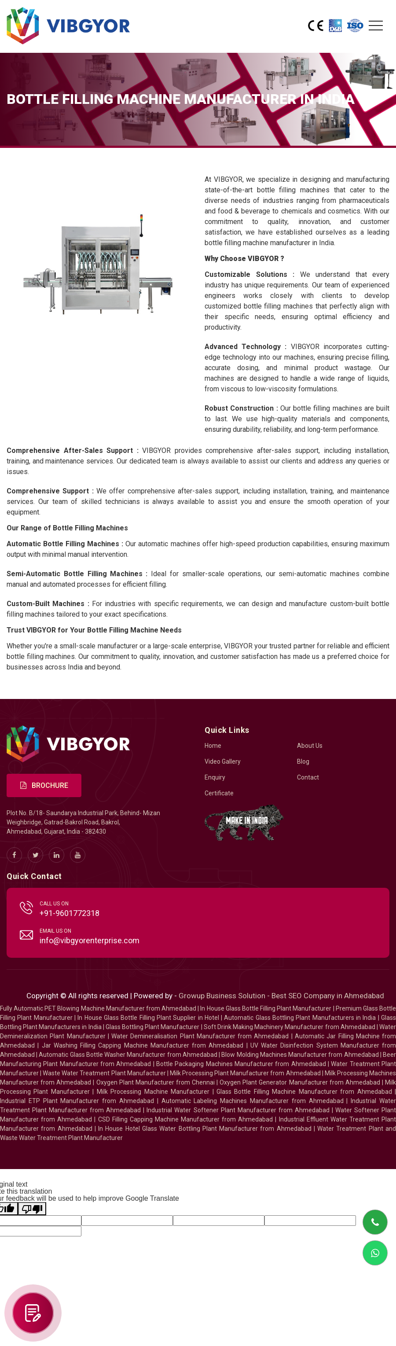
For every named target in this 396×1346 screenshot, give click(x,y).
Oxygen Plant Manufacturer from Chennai (155, 1082)
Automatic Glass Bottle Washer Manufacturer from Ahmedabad (128, 1054)
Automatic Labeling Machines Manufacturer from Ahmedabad (252, 1100)
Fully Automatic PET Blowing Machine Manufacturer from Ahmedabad (98, 1008)
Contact (308, 777)
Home (213, 745)
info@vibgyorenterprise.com (89, 940)
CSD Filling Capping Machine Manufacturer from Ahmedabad (185, 1119)
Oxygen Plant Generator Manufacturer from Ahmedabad (300, 1082)
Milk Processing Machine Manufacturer (153, 1091)
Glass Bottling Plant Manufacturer (152, 1026)
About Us (310, 745)
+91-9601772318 (69, 913)
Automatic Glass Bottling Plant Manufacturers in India (300, 1017)
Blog (303, 761)
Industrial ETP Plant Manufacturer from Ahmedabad (77, 1100)
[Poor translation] (32, 1208)
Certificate (219, 793)
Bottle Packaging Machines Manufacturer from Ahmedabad (241, 1063)
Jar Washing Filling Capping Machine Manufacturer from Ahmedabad (143, 1045)
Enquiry (215, 777)
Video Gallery (223, 761)
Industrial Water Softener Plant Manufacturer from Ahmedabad (238, 1110)
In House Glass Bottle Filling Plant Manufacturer (265, 1008)
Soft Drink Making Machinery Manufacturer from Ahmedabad (289, 1026)
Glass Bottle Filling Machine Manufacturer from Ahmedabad (304, 1091)
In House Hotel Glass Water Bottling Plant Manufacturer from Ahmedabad (205, 1128)
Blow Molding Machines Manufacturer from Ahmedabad (299, 1054)
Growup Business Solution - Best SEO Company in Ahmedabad (281, 995)
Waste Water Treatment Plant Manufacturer (104, 1073)
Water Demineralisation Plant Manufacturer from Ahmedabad (200, 1036)
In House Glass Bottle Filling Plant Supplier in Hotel (148, 1017)
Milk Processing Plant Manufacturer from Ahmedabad (245, 1073)
